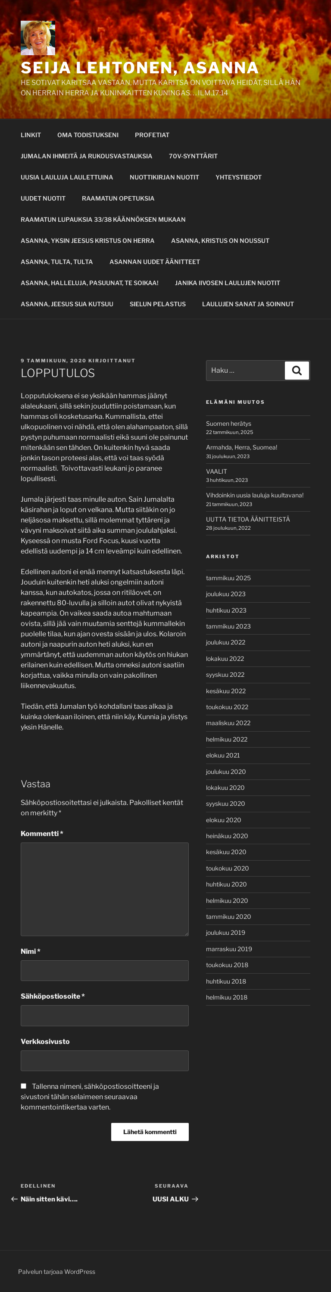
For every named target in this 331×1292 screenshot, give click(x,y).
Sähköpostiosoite (53, 996)
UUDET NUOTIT (43, 198)
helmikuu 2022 (226, 739)
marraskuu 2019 (229, 948)
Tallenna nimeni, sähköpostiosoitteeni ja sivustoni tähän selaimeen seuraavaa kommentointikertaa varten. (90, 1096)
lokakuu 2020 (225, 787)
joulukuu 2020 (226, 771)
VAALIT (216, 471)
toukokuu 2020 (227, 868)
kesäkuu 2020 (226, 851)
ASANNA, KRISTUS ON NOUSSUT (220, 240)
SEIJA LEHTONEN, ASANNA (140, 67)
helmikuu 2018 (226, 997)
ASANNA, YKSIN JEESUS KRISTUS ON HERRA (88, 240)
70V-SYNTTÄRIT (193, 156)
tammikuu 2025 (228, 578)
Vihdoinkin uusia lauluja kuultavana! (254, 495)
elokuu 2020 (223, 820)
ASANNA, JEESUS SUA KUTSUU (67, 304)
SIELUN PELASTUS (158, 304)
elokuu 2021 (223, 755)
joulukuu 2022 (225, 642)
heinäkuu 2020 (227, 835)
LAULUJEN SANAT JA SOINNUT (248, 304)
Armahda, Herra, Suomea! (241, 447)
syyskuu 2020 (225, 803)
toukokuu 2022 (227, 706)
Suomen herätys (228, 423)
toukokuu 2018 (227, 964)
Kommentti (42, 834)
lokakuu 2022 (225, 658)
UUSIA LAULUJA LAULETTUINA (67, 177)
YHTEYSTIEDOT (238, 177)
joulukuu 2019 (225, 932)
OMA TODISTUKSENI (88, 134)
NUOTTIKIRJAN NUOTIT (164, 177)
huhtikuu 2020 (226, 884)
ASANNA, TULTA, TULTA (57, 261)
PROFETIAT (152, 134)
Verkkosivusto (45, 1041)
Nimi (31, 951)
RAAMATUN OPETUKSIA (118, 198)
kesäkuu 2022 (226, 691)
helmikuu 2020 (227, 900)
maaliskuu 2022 (228, 722)
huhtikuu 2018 (226, 981)
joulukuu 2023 (226, 593)
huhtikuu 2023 (226, 610)
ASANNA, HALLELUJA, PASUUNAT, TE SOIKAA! (90, 282)
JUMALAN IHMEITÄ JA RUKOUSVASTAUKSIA (87, 156)
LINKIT (31, 134)
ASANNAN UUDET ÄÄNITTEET (154, 261)
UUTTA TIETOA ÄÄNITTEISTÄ (248, 519)
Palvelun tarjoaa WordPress (56, 1271)
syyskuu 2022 (225, 674)
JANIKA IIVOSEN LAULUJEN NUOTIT (227, 282)
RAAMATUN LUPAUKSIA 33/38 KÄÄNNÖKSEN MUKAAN (103, 219)
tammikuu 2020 (228, 916)
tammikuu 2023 (228, 626)
